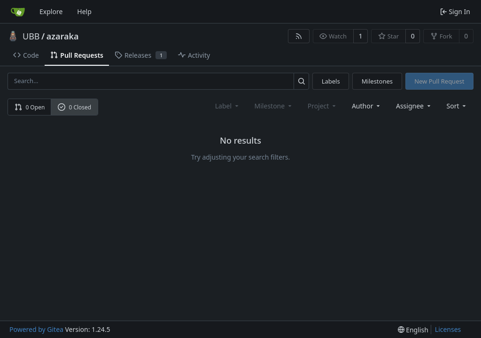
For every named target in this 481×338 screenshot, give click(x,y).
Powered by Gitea (36, 329)
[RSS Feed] (299, 36)
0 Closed (75, 107)
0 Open (30, 107)
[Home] (18, 11)
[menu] (457, 105)
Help (84, 11)
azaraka (63, 36)
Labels (331, 81)
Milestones (377, 81)
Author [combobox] (366, 105)
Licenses (448, 329)
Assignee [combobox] (414, 105)
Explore (50, 11)
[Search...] (301, 81)
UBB (31, 36)
